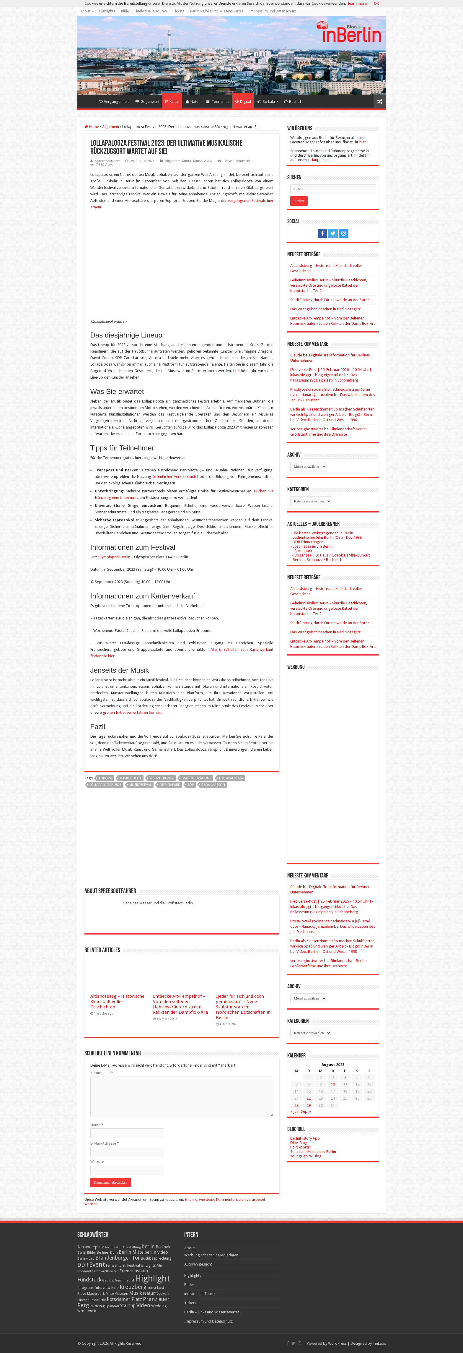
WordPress (337, 1343)
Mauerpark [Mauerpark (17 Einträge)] (96, 1294)
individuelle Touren (151, 11)
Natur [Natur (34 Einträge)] (149, 1293)
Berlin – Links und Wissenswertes (216, 11)
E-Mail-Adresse (104, 1143)
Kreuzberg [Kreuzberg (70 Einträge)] (133, 1287)
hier (362, 142)
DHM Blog (298, 1143)
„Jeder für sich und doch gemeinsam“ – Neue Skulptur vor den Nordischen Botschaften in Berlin (243, 1007)
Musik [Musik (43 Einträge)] (135, 1293)
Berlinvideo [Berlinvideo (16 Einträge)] (85, 1258)
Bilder (125, 11)
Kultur (172, 101)
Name (96, 1125)
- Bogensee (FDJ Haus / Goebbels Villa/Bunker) (330, 555)
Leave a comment (237, 161)
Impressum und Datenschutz (272, 11)
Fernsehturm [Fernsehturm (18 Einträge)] (116, 1265)
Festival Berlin (161, 778)
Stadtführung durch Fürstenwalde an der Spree (330, 300)
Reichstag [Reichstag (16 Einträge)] (97, 1306)
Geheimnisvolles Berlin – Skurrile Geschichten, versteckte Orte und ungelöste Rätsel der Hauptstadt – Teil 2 (328, 285)
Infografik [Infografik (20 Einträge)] (85, 1288)
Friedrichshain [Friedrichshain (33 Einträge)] (133, 1270)
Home (88, 101)
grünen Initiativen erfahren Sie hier (132, 712)
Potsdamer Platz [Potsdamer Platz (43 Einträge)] (124, 1299)
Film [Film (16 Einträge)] (160, 1266)
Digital (243, 101)
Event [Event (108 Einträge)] (97, 1264)
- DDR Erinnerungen (306, 542)
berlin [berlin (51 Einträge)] (148, 1247)
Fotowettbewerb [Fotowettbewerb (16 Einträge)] (106, 1271)
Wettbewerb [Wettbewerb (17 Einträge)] (86, 1311)
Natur (193, 101)
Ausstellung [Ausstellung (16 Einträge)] (132, 1247)
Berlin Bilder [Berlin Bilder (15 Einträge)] (86, 1253)
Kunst (197, 161)
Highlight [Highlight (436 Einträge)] (152, 1278)
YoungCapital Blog (306, 1156)
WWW (208, 161)
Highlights (107, 11)
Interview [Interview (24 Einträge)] (102, 1287)
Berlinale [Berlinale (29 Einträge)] (163, 1247)
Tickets (178, 11)
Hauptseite (320, 160)
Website (97, 1161)
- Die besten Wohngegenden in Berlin (321, 533)
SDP (191, 785)
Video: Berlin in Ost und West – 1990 (326, 420)
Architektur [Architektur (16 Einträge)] (113, 1247)
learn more (357, 3)
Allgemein (110, 126)
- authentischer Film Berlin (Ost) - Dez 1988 (326, 537)
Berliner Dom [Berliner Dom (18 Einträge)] (107, 1252)
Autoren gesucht (198, 1264)
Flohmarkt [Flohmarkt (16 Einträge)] (85, 1271)
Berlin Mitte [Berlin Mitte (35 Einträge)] (131, 1252)
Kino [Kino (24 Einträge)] (115, 1287)
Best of (292, 101)
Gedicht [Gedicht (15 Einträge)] (108, 1280)
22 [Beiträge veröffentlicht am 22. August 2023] (309, 1098)
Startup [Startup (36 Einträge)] (128, 1305)
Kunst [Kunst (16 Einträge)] (151, 1288)
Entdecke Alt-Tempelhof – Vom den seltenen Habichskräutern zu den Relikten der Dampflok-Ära (180, 1004)
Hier (236, 371)
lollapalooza (231, 778)
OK (376, 3)
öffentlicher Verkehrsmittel (175, 476)
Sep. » (306, 1111)
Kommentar (101, 1072)
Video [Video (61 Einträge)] (143, 1305)
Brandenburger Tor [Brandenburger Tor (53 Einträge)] (117, 1258)
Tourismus (217, 101)
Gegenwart (147, 101)
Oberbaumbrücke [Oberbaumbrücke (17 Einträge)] (91, 1300)
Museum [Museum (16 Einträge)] (121, 1294)
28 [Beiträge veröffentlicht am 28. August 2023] (296, 1105)
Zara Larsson (213, 785)
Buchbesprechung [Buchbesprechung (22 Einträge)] (156, 1258)
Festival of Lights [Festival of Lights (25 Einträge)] (141, 1265)
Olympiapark (169, 785)
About (85, 11)
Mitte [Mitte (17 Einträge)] (110, 1294)
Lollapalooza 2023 (105, 785)
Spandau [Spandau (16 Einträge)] (112, 1306)
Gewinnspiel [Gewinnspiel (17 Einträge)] (124, 1280)
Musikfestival (140, 785)
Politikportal (300, 1147)
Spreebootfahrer (107, 161)
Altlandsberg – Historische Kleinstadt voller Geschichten (117, 1002)
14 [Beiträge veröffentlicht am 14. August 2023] (296, 1091)
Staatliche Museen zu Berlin (313, 1151)
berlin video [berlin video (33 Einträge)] (156, 1252)
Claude (296, 355)
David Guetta (130, 778)
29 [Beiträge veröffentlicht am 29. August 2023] (309, 1105)
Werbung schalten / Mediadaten (211, 1255)
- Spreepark (301, 551)
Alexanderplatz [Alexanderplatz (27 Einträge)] (90, 1247)
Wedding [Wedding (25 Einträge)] (159, 1306)
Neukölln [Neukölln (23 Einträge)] (163, 1293)
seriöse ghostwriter (306, 429)
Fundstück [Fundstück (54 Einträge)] (89, 1280)
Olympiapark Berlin (114, 557)
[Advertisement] (181, 840)
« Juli (294, 1111)
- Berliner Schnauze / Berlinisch (316, 559)
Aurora (105, 778)
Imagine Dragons (196, 778)
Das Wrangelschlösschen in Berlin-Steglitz (325, 309)
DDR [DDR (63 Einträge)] (82, 1265)
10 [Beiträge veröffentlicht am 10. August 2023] (333, 1084)
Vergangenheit (114, 101)
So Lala (266, 101)
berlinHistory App (305, 1138)
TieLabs (379, 1343)
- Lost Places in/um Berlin (311, 546)
